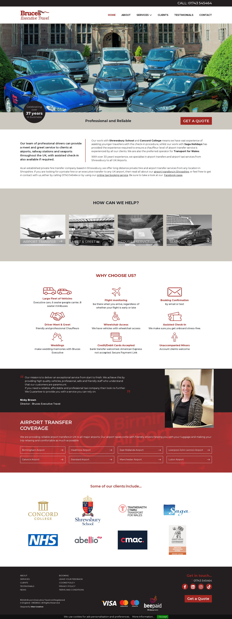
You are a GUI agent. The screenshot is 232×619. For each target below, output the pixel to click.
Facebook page (173, 175)
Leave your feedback (71, 579)
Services (25, 579)
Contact (205, 15)
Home (112, 15)
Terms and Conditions (71, 590)
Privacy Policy (67, 586)
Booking (64, 576)
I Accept (162, 616)
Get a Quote (195, 121)
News (23, 590)
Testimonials (183, 15)
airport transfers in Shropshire (171, 172)
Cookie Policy (67, 583)
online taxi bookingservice (112, 175)
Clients (163, 15)
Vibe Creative (37, 607)
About (126, 15)
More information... (143, 616)
